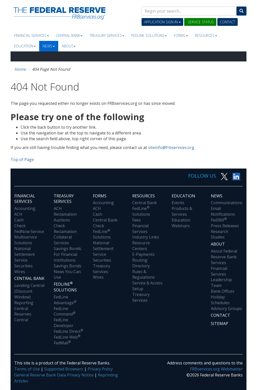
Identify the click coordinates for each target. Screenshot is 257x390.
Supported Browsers (63, 369)
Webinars (181, 225)
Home (20, 69)
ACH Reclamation (65, 211)
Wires (19, 271)
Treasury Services (107, 35)
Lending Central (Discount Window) (29, 291)
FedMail (62, 343)
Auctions (62, 220)
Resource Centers (141, 245)
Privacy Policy (100, 369)
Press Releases (225, 225)
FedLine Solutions (102, 234)
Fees (136, 220)
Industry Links (145, 237)
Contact (227, 22)
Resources (206, 35)
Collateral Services (63, 240)
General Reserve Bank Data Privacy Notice (54, 375)
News (49, 46)
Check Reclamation (65, 228)
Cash (19, 220)
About (69, 46)
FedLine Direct (68, 331)
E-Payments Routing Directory (143, 260)
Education (25, 46)
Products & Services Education (182, 214)
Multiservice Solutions (25, 240)
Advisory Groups (226, 308)
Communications (226, 202)
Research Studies (219, 234)
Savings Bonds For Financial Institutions (67, 254)
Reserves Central (22, 317)
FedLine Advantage (65, 299)
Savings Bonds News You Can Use (67, 271)
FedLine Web (67, 337)
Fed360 (219, 220)
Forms (181, 35)
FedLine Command (64, 311)
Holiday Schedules (220, 299)
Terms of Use (27, 369)
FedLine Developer (63, 322)
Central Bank (69, 35)
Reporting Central (23, 305)
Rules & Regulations (143, 274)
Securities (23, 266)
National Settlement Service (24, 254)
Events (178, 202)
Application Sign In (162, 22)
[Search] (241, 11)
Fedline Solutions (149, 35)
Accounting (24, 208)
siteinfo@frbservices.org (171, 147)
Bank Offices (222, 291)
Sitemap (219, 323)
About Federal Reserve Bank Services (224, 256)
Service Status (200, 22)
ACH (18, 214)
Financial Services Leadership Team (221, 277)
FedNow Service (29, 231)
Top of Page (22, 159)
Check (20, 225)
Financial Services (31, 35)
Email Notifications (223, 211)
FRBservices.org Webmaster (216, 369)
